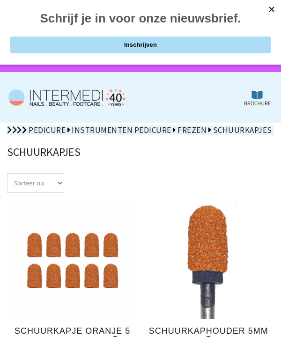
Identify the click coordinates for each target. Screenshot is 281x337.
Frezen (192, 130)
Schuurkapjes (242, 130)
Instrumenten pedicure (121, 130)
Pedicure (47, 130)
